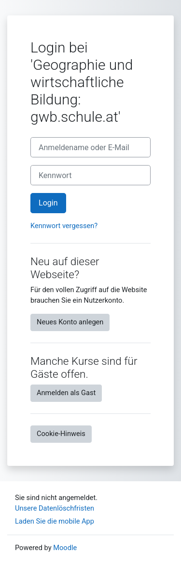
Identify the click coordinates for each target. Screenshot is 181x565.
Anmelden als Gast (66, 392)
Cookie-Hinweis (61, 433)
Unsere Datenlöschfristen (54, 508)
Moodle (65, 547)
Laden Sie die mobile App (54, 521)
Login (48, 202)
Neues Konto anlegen (70, 322)
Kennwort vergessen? (63, 225)
